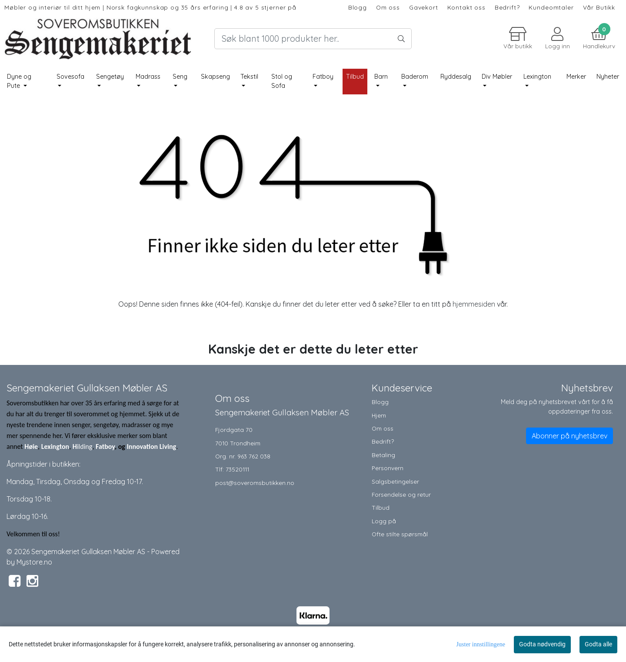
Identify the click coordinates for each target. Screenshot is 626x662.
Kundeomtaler (551, 7)
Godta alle (598, 644)
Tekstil (249, 76)
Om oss (388, 7)
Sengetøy (110, 76)
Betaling (383, 454)
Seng (180, 76)
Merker (576, 76)
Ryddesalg (455, 76)
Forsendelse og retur (401, 494)
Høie (31, 446)
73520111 (237, 469)
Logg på (384, 521)
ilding (85, 446)
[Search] (312, 38)
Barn (381, 76)
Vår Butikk (599, 7)
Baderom (414, 76)
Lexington (537, 76)
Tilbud (381, 507)
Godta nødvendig (542, 644)
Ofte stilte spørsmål (400, 534)
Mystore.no (34, 562)
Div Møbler (497, 76)
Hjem (379, 415)
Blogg (357, 7)
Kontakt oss (466, 7)
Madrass (148, 76)
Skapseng (215, 76)
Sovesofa (70, 76)
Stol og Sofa (281, 81)
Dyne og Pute (19, 81)
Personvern (387, 467)
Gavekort (423, 7)
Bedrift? (507, 7)
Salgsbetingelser (395, 481)
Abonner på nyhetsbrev (569, 435)
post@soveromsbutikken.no (254, 482)
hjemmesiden (474, 304)
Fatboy (323, 76)
